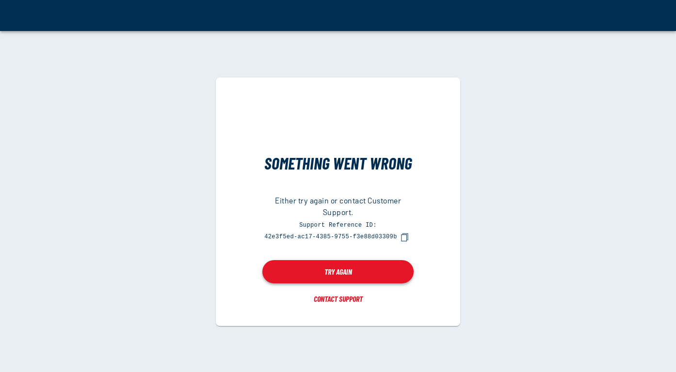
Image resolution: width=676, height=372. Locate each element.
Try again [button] (338, 271)
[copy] (404, 237)
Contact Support (338, 298)
